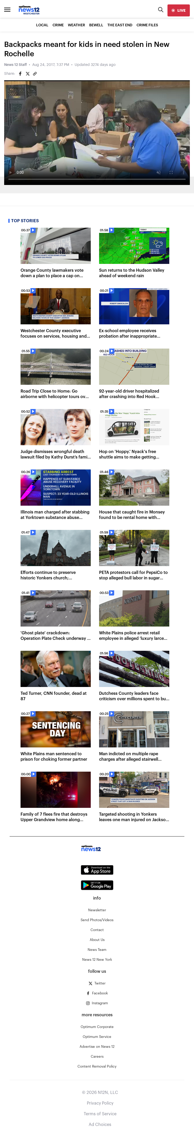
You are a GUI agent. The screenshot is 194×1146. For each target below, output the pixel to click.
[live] (178, 10)
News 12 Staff (15, 65)
